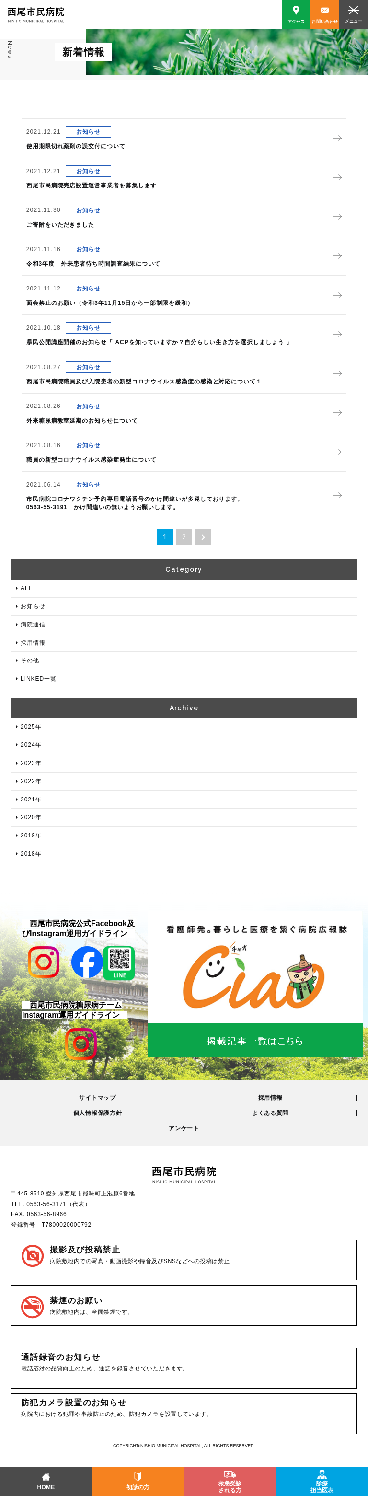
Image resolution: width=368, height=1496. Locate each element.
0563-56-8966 (47, 1214)
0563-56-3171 (46, 1204)
